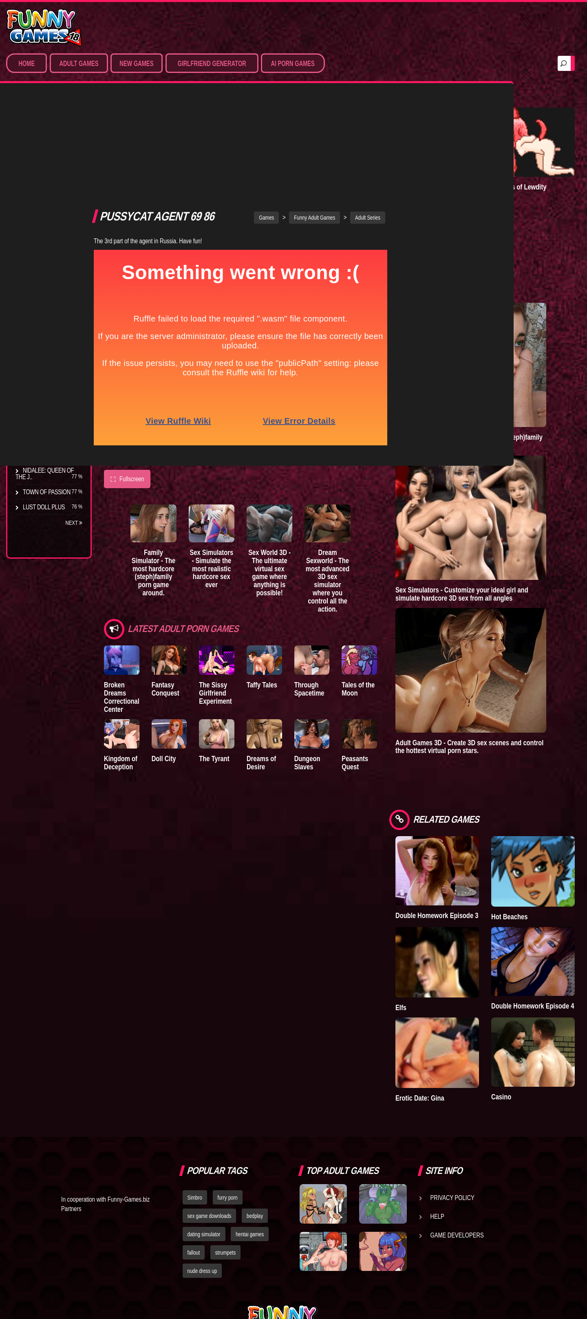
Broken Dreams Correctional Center (121, 577)
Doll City (170, 645)
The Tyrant (39, 395)
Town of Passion (47, 491)
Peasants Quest (389, 649)
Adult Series (388, 101)
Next (73, 523)
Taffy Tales (282, 565)
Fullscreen (127, 363)
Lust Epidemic (456, 169)
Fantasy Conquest (172, 569)
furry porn (228, 1096)
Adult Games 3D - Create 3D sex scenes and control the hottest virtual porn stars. (499, 682)
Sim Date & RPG (43, 156)
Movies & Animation (49, 171)
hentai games (250, 1133)
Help (437, 1115)
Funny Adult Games (334, 101)
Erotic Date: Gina (460, 997)
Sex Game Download (52, 231)
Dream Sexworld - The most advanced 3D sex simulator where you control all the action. (361, 463)
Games (286, 101)
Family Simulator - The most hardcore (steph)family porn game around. (161, 455)
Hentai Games (42, 186)
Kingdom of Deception (120, 649)
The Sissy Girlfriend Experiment (229, 573)
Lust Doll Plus (44, 507)
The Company (41, 349)
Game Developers (457, 1134)
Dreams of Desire (48, 455)
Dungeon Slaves (334, 649)
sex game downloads (210, 1115)
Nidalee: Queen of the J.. (44, 473)
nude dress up (202, 1169)
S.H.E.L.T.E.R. (39, 425)
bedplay (255, 1115)
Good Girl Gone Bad (51, 379)
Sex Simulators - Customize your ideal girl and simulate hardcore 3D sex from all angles (502, 540)
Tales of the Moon (392, 569)
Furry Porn (39, 216)
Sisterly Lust (42, 440)
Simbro (195, 1096)
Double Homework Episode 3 (462, 838)
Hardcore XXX (43, 201)
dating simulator (204, 1133)
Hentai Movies (42, 246)
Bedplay (34, 410)
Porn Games (40, 141)
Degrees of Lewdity (51, 334)
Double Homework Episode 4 (538, 919)
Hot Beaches (530, 835)
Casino (522, 995)
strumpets (225, 1151)
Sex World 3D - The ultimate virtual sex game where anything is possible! (294, 459)
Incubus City (41, 364)
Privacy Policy (452, 1096)
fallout (194, 1151)
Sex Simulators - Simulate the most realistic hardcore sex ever (228, 455)
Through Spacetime (336, 569)
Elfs (441, 916)
